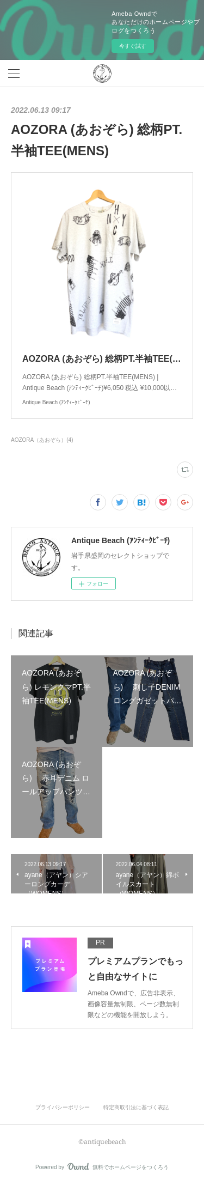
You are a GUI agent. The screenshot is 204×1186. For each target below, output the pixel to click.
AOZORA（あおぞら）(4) (42, 440)
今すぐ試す (132, 46)
